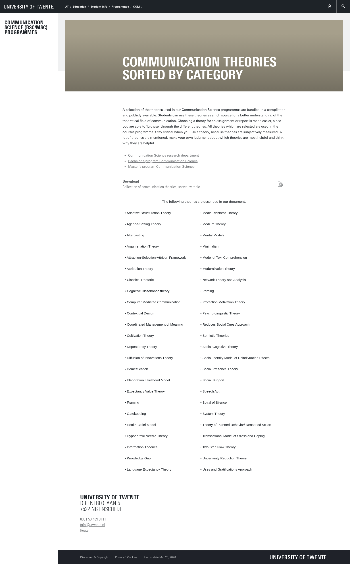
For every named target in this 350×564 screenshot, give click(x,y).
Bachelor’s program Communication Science (163, 161)
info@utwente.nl (92, 524)
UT (67, 6)
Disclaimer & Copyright (94, 557)
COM (136, 6)
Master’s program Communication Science (161, 167)
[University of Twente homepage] (29, 6)
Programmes (120, 6)
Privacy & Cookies (126, 557)
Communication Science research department (163, 155)
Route (84, 530)
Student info (98, 6)
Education (79, 6)
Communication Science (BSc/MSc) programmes (26, 27)
